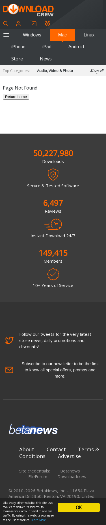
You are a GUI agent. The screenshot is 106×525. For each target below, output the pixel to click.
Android (76, 46)
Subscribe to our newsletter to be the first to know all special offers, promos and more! (52, 369)
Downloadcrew (71, 476)
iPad (46, 46)
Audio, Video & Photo (55, 70)
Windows (32, 34)
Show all (96, 72)
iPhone (18, 46)
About (26, 449)
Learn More (38, 520)
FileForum (37, 476)
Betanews (70, 471)
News (46, 59)
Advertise (69, 456)
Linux (89, 34)
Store (17, 59)
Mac (62, 34)
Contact (56, 449)
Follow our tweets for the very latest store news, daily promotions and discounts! (48, 340)
